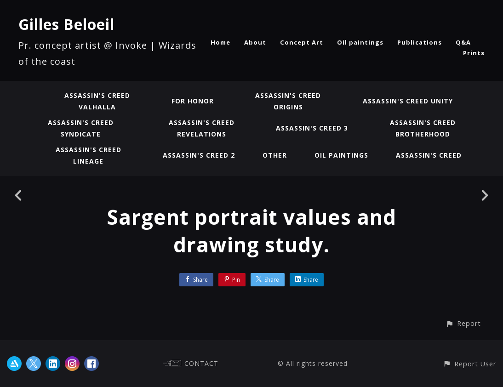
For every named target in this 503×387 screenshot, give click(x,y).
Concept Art (301, 42)
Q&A (463, 42)
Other (275, 155)
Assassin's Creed (429, 155)
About (255, 42)
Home (220, 42)
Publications (419, 42)
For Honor (192, 101)
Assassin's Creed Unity (408, 101)
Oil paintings (360, 42)
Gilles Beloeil (66, 24)
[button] (463, 323)
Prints (474, 53)
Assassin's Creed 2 (199, 155)
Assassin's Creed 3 (312, 128)
